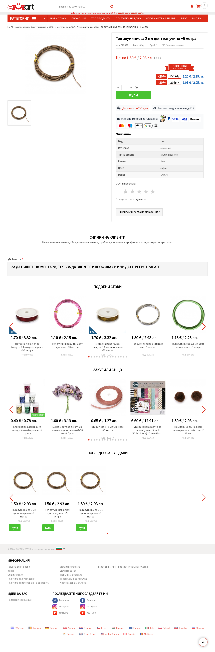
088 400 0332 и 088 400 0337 (129, 13)
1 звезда (125, 190)
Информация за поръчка (73, 577)
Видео (196, 18)
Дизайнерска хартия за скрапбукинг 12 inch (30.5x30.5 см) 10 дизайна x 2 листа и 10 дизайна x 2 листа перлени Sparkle (148, 429)
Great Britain (87, 632)
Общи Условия (15, 573)
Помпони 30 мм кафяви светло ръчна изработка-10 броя (188, 429)
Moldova (146, 632)
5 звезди (153, 190)
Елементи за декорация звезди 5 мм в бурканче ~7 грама (27, 429)
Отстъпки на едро (128, 18)
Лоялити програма (70, 565)
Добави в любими (173, 45)
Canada (129, 632)
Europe (135, 626)
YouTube (60, 611)
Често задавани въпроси (73, 581)
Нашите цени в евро (19, 565)
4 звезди (146, 190)
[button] (89, 355)
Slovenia (198, 626)
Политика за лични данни (21, 577)
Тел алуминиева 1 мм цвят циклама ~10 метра (67, 344)
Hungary (118, 626)
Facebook (60, 599)
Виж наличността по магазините (139, 211)
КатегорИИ (23, 18)
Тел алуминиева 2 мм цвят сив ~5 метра (147, 344)
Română (34, 626)
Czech (102, 626)
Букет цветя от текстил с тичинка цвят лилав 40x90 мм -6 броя (67, 429)
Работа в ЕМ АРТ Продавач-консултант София (123, 565)
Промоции (78, 18)
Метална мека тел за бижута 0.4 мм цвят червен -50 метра (27, 346)
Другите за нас (68, 569)
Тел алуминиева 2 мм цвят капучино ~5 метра (24, 512)
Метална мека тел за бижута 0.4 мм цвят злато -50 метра (108, 346)
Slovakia (180, 626)
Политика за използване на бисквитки (28, 581)
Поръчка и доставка (71, 573)
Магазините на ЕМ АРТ (160, 18)
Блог (183, 18)
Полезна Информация (20, 598)
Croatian (85, 626)
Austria (69, 626)
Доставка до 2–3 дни (135, 107)
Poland (164, 626)
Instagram (60, 605)
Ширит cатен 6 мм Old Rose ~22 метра (107, 427)
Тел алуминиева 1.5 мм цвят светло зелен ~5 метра (188, 344)
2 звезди (132, 190)
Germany (52, 626)
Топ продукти (101, 18)
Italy (149, 626)
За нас (11, 569)
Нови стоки (58, 18)
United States (110, 632)
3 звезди (139, 190)
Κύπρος (69, 632)
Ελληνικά (17, 626)
